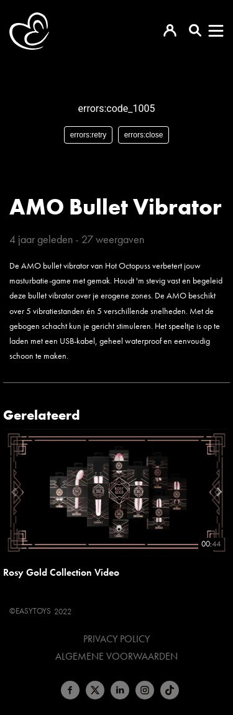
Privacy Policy (116, 639)
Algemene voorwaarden (116, 656)
